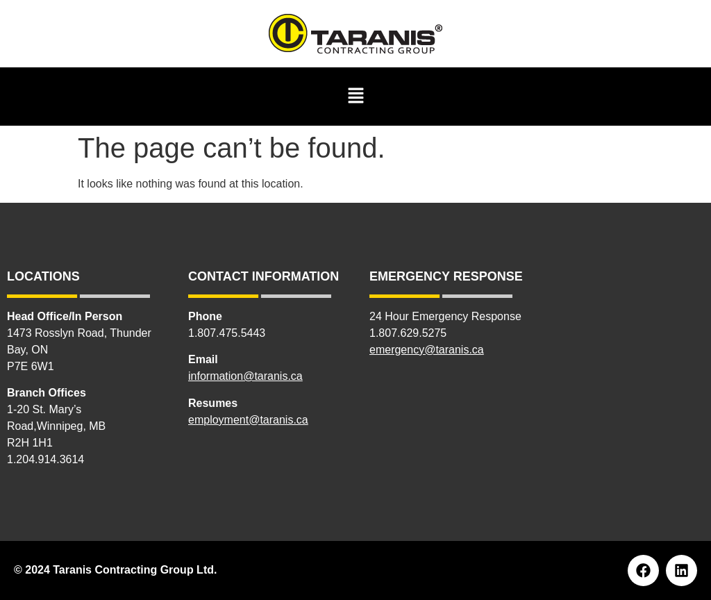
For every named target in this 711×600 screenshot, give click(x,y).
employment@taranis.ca (248, 420)
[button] (355, 96)
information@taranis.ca (245, 376)
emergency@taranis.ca (426, 350)
